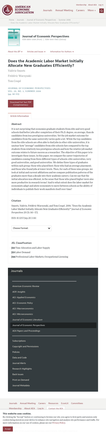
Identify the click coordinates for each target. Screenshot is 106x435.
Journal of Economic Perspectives (41, 20)
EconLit (64, 403)
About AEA (92, 5)
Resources (53, 403)
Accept (8, 429)
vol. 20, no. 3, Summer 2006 (24, 91)
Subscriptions (19, 341)
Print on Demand (20, 380)
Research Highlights (22, 368)
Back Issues (17, 374)
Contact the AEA (56, 408)
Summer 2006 (65, 20)
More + (92, 10)
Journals (47, 10)
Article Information (19, 116)
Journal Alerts (19, 363)
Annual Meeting (64, 10)
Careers (80, 10)
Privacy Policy (58, 423)
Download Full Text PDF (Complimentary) (20, 103)
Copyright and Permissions (25, 346)
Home (11, 20)
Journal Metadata (21, 385)
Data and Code (19, 357)
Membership (81, 5)
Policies (16, 352)
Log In (100, 5)
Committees (77, 403)
